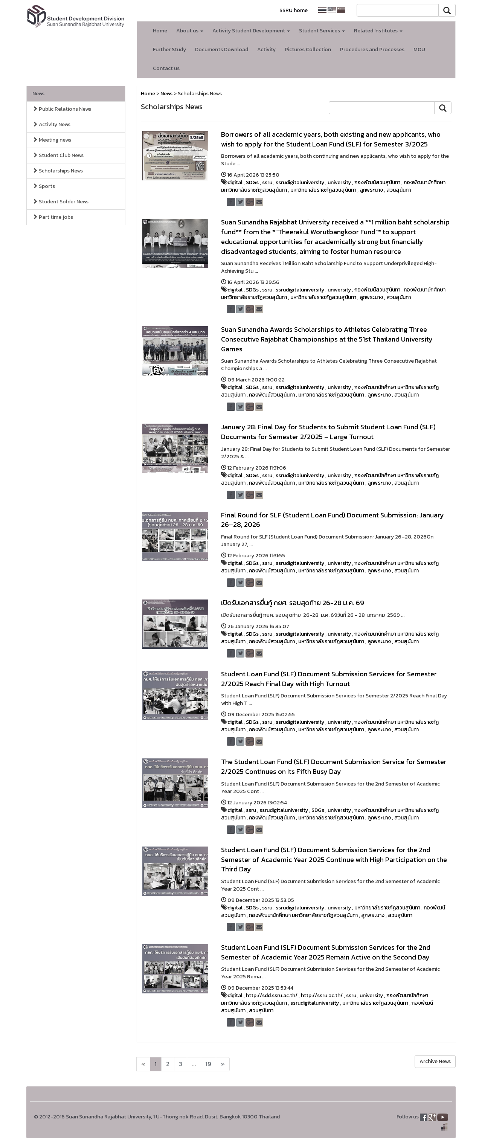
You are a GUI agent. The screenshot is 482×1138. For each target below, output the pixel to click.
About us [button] (189, 31)
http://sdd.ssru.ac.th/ (271, 995)
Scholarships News (57, 171)
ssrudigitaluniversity (300, 182)
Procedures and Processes (372, 49)
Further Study (169, 49)
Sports (43, 186)
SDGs (252, 182)
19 (208, 1064)
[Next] (143, 1064)
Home (160, 31)
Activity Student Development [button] (251, 31)
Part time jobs (52, 217)
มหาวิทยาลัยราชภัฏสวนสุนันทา (323, 190)
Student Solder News (60, 202)
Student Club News (58, 155)
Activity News (51, 124)
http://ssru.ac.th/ (322, 995)
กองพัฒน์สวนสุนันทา (377, 182)
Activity (266, 49)
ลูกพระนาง (371, 190)
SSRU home (293, 10)
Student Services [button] (322, 31)
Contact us (166, 68)
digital (235, 182)
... (194, 1064)
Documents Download (221, 49)
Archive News (435, 1061)
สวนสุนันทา (398, 190)
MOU (419, 49)
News (38, 94)
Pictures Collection (308, 49)
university (339, 182)
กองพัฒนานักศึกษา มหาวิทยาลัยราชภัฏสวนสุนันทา (303, 915)
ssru (267, 182)
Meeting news (51, 140)
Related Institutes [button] (378, 31)
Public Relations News (61, 109)
